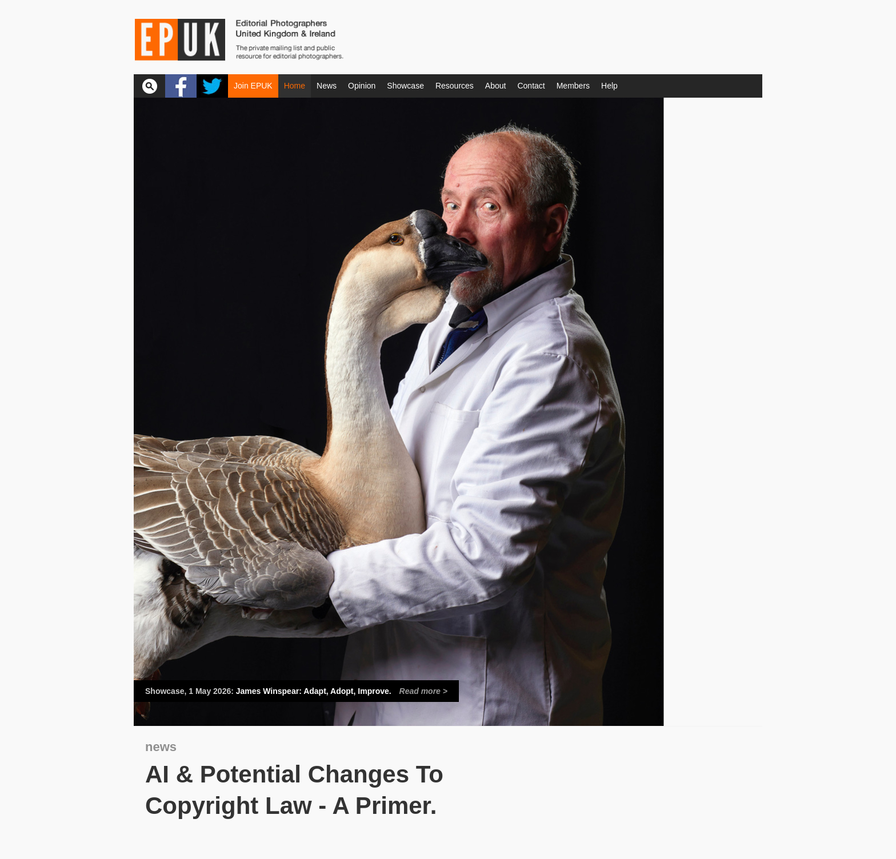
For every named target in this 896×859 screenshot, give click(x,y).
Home (294, 85)
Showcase (405, 85)
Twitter (212, 86)
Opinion (361, 85)
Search (149, 86)
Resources (454, 85)
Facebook (181, 86)
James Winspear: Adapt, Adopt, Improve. (296, 691)
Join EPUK (253, 85)
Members (573, 85)
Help (609, 85)
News (327, 85)
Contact (531, 85)
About (495, 85)
